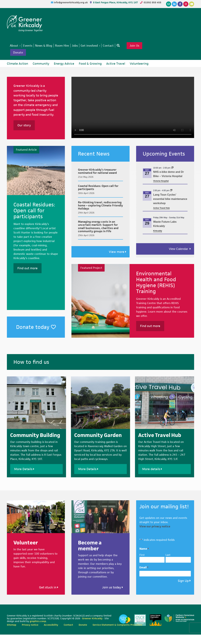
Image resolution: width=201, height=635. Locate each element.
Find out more (27, 269)
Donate (18, 53)
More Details (24, 469)
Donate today (36, 327)
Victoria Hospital (161, 181)
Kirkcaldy (157, 231)
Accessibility (51, 625)
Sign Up (183, 581)
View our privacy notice (154, 527)
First (142, 555)
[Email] (168, 4)
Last (168, 555)
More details (152, 469)
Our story (24, 126)
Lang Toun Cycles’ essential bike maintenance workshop (170, 199)
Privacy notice (30, 625)
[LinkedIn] (174, 4)
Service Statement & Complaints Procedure (117, 625)
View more (117, 252)
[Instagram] (185, 4)
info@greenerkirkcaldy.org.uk (71, 2)
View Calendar (179, 249)
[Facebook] (180, 4)
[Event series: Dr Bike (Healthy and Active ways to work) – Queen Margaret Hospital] (172, 168)
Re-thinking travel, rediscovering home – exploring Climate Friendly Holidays (100, 206)
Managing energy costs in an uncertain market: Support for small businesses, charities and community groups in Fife (98, 227)
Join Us (140, 46)
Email (143, 568)
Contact (68, 625)
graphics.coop (38, 621)
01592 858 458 (152, 2)
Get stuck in (48, 588)
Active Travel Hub (161, 208)
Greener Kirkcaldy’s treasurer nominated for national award (97, 171)
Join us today (112, 588)
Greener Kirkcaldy (25, 22)
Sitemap (11, 625)
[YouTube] (191, 4)
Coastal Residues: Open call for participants (98, 188)
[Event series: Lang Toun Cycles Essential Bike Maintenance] (171, 191)
